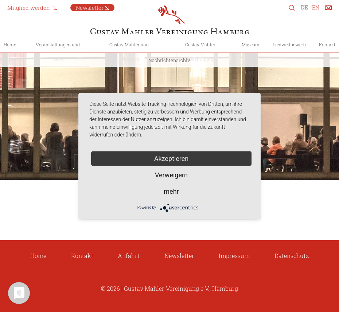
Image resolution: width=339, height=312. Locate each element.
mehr (171, 191)
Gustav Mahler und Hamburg (129, 52)
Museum (251, 44)
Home (10, 44)
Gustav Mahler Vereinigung (200, 52)
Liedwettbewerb (289, 44)
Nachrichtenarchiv (169, 60)
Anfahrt (129, 255)
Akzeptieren (171, 158)
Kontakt (327, 44)
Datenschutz (291, 255)
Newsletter (179, 255)
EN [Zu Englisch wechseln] (315, 7)
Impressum (234, 255)
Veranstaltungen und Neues (58, 52)
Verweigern (171, 174)
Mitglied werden (28, 7)
